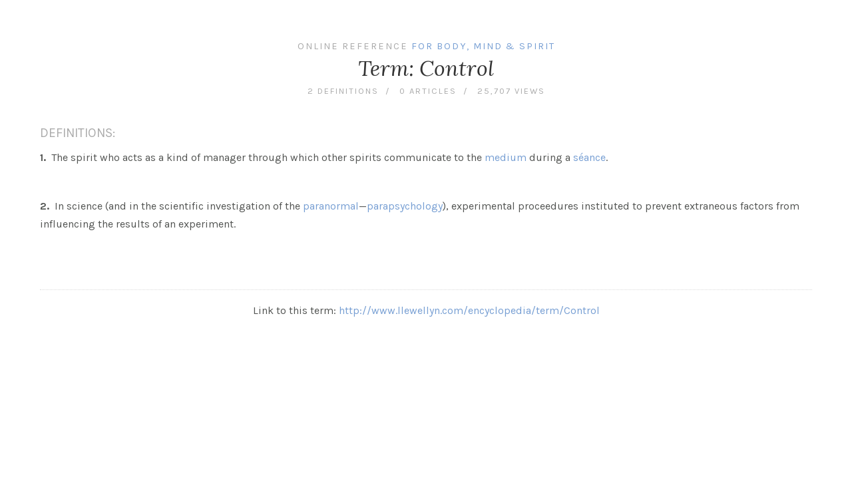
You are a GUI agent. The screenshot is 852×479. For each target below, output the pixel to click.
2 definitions (343, 91)
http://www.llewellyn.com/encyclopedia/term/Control (469, 310)
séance (589, 157)
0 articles (428, 91)
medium (506, 157)
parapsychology (405, 206)
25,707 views (511, 91)
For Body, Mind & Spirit (483, 46)
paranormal (331, 206)
